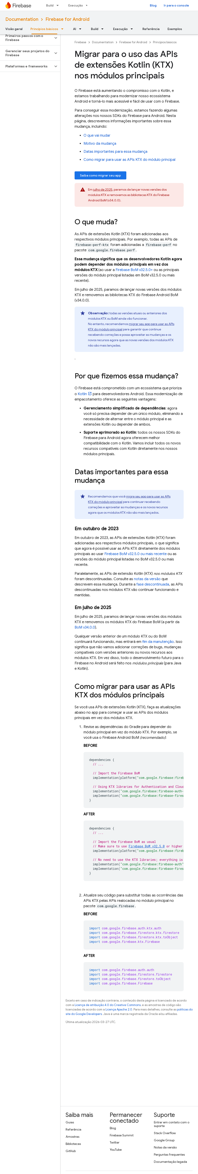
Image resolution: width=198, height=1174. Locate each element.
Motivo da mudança (100, 143)
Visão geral (13, 29)
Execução (75, 5)
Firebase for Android (67, 19)
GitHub (71, 1151)
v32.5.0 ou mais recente (135, 554)
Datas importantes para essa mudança (115, 151)
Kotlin (82, 394)
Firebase (80, 42)
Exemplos (175, 29)
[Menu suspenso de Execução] (133, 29)
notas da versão (147, 579)
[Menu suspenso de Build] (59, 5)
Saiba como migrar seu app (100, 175)
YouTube (116, 1150)
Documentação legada (170, 1162)
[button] (26, 38)
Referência (150, 29)
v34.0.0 (85, 627)
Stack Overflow (165, 1133)
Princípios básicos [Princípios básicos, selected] (44, 29)
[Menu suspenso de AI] (81, 29)
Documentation (21, 19)
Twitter (114, 1142)
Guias (70, 1122)
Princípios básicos (164, 42)
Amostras (72, 1137)
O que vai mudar (97, 135)
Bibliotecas (73, 1144)
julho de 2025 (102, 189)
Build (50, 5)
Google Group (164, 1140)
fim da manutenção (158, 642)
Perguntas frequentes (169, 1154)
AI (74, 29)
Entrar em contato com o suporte (171, 1124)
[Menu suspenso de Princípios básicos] (63, 29)
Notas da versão (165, 1147)
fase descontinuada (152, 584)
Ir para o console (176, 5)
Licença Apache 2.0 (118, 1009)
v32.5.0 (147, 846)
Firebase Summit (121, 1135)
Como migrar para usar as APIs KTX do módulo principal (129, 159)
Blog (153, 5)
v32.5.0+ (134, 270)
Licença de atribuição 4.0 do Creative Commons (108, 1005)
